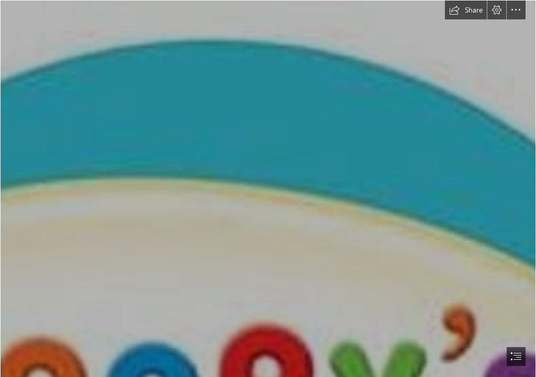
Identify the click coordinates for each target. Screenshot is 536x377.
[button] (466, 10)
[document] (268, 188)
